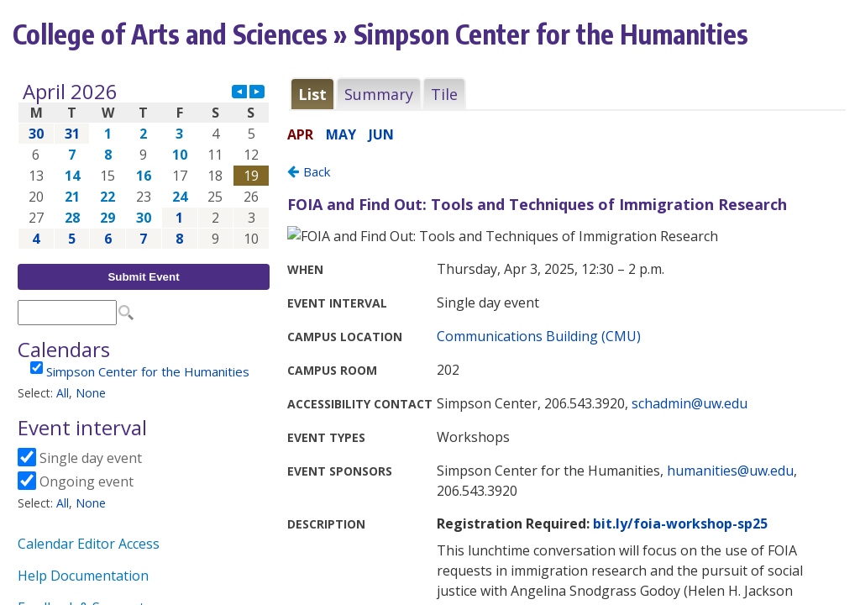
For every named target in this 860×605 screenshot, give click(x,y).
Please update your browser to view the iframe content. (144, 165)
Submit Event (143, 277)
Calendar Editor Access (89, 543)
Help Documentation (83, 575)
